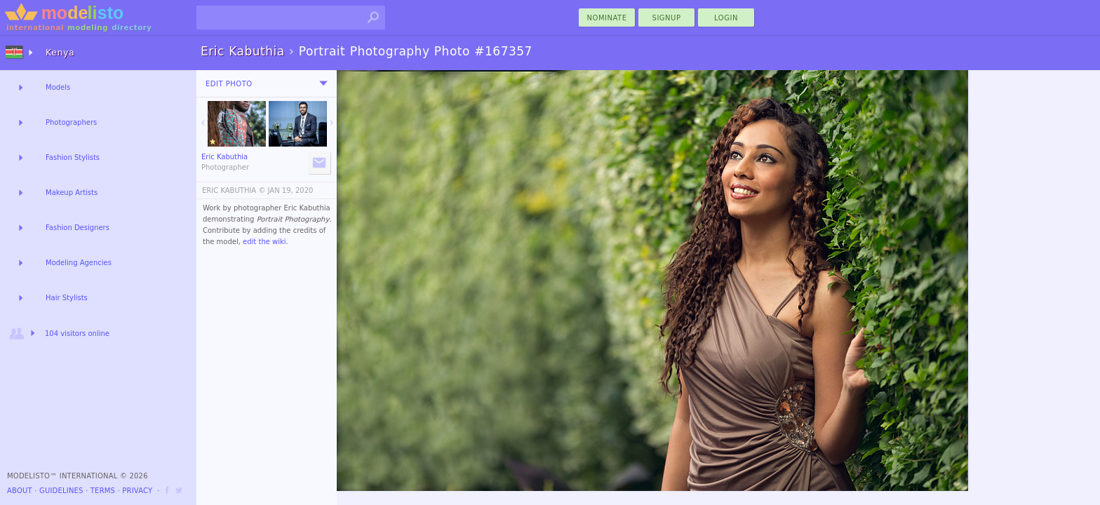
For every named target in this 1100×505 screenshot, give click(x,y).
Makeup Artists (72, 192)
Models (58, 87)
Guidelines (61, 490)
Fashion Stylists (73, 157)
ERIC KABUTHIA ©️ (233, 190)
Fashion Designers (77, 227)
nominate (607, 18)
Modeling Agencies (79, 263)
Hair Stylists (67, 298)
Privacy (137, 490)
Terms (102, 490)
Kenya (60, 53)
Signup (666, 18)
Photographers (71, 122)
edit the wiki (264, 241)
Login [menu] (726, 18)
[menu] (323, 83)
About (19, 490)
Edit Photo (229, 84)
